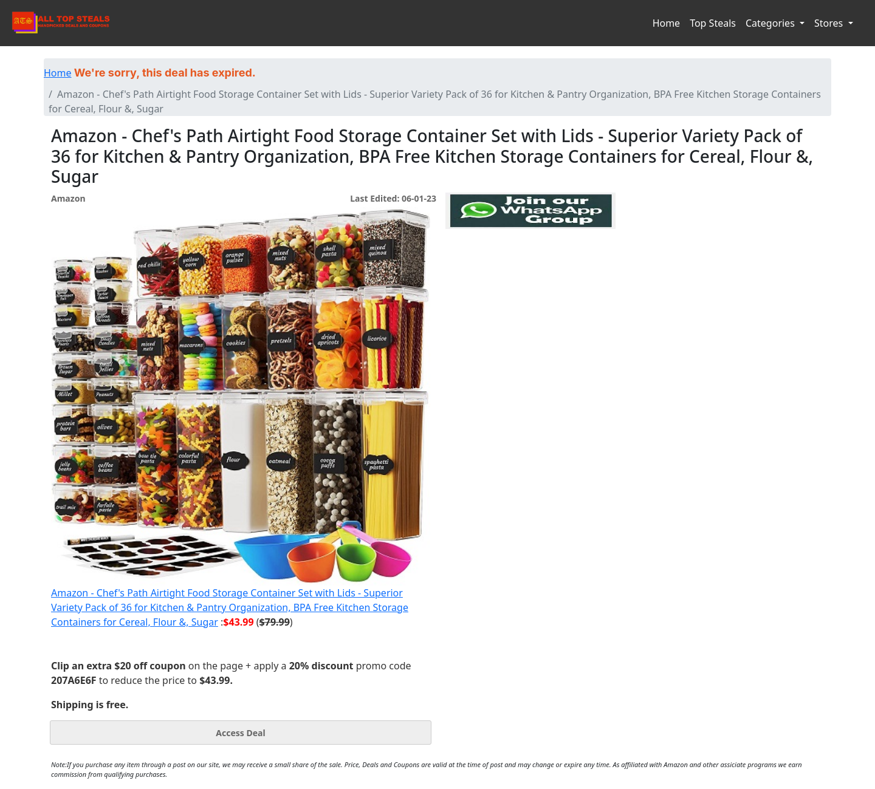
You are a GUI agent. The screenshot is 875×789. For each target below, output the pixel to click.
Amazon (68, 198)
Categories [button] (771, 23)
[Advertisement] (530, 285)
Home (667, 23)
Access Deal (240, 733)
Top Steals (713, 23)
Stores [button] (829, 23)
